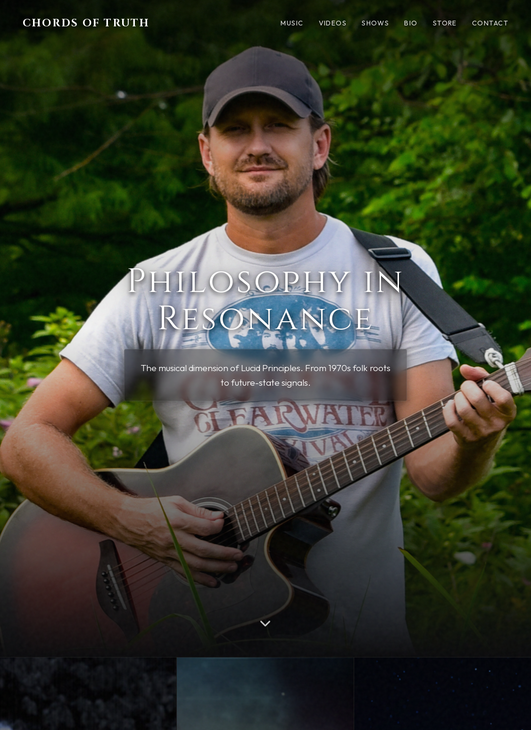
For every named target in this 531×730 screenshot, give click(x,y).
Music (292, 23)
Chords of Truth (86, 23)
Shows (375, 23)
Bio (410, 23)
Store (445, 23)
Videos (333, 23)
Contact (490, 23)
